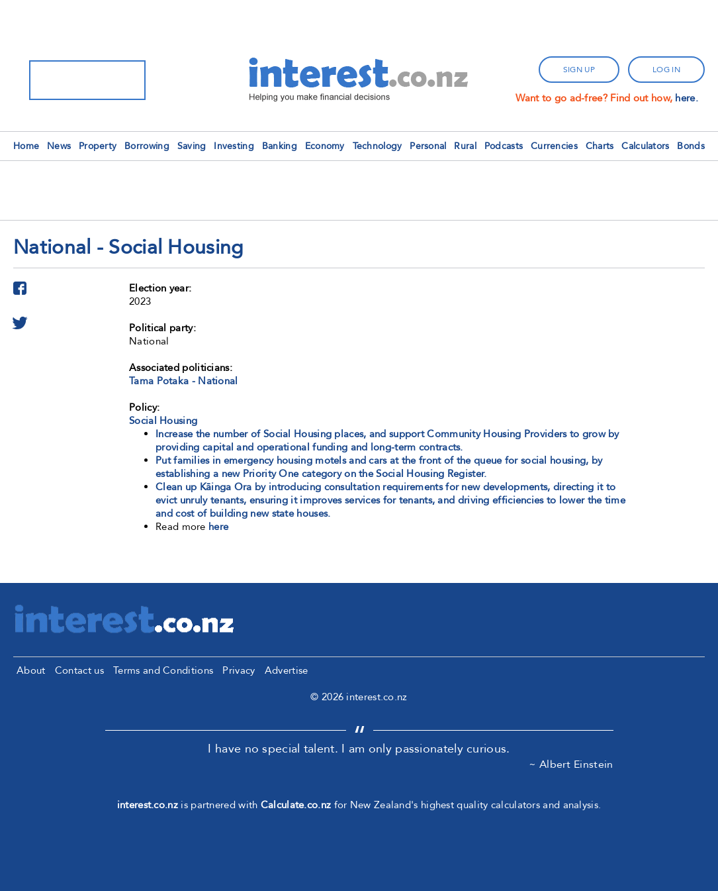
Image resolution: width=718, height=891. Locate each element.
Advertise (286, 670)
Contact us (79, 670)
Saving (191, 146)
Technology (377, 146)
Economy (325, 146)
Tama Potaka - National (183, 381)
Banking (279, 146)
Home (26, 146)
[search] (70, 80)
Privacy (238, 670)
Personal (428, 146)
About (31, 670)
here (218, 526)
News (59, 146)
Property (97, 146)
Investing (234, 146)
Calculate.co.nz (296, 805)
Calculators (645, 146)
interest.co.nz (147, 805)
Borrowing (146, 146)
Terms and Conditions (163, 670)
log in (666, 69)
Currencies (554, 146)
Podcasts (503, 146)
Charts (600, 146)
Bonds (691, 146)
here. (686, 98)
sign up (579, 69)
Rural (465, 146)
